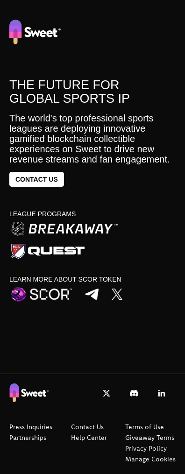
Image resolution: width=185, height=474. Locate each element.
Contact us (36, 179)
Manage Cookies (150, 459)
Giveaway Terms (149, 437)
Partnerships (27, 437)
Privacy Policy (146, 448)
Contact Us (87, 427)
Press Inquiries (30, 427)
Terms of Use (144, 427)
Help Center (89, 437)
